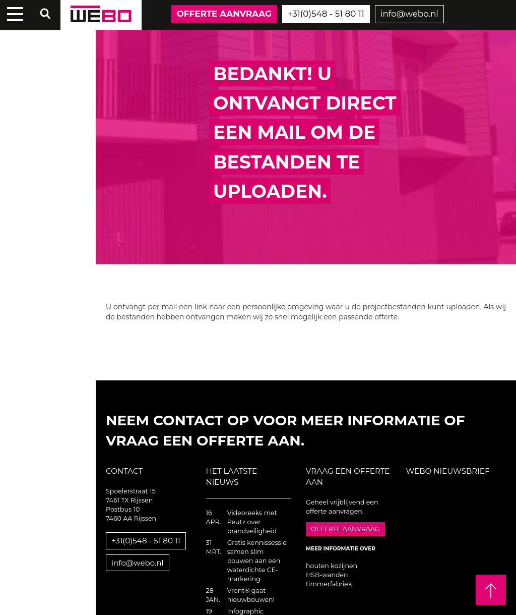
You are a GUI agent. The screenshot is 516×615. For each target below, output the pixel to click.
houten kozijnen (331, 566)
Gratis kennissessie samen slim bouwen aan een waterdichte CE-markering (257, 561)
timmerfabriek (329, 584)
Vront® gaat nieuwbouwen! (251, 595)
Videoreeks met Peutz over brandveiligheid (252, 522)
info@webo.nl (409, 14)
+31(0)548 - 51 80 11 (326, 14)
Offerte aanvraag (224, 14)
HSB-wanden (327, 575)
